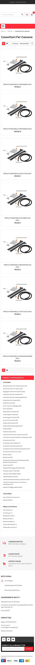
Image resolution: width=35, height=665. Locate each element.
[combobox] (11, 14)
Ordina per (15, 43)
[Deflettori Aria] (9, 403)
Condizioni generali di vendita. (13, 585)
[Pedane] (7, 429)
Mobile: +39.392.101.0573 (8, 622)
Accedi (13, 2)
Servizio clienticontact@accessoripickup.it (9, 626)
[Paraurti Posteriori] (10, 420)
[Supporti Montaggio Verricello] (14, 468)
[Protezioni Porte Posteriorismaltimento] (16, 449)
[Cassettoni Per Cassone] (11, 400)
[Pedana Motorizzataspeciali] (12, 426)
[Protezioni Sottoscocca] (12, 451)
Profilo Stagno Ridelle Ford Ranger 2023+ (17, 129)
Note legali (6, 576)
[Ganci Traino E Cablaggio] (12, 406)
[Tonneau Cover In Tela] (11, 471)
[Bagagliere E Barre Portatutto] (14, 391)
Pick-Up (9, 31)
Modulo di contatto (7, 631)
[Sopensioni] (8, 465)
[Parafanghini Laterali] (11, 417)
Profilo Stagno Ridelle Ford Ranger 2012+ (17, 84)
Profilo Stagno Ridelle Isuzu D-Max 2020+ (17, 173)
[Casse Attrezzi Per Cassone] (12, 394)
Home (3, 31)
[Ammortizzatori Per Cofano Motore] (15, 386)
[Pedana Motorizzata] (10, 423)
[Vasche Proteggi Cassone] (12, 487)
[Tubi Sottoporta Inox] (10, 476)
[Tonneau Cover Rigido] (12, 474)
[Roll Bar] (7, 454)
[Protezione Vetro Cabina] (11, 443)
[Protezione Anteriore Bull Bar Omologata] (17, 437)
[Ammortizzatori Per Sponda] (13, 388)
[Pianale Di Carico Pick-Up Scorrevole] (15, 434)
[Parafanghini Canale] (10, 414)
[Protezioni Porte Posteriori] (12, 446)
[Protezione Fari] (9, 440)
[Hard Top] (7, 408)
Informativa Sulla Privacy (12, 590)
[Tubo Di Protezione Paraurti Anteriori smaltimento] (17, 483)
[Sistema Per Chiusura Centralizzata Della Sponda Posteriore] (17, 461)
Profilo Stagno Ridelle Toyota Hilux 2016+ (17, 311)
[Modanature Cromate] (11, 411)
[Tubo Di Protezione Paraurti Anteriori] (16, 479)
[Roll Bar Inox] (8, 457)
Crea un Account (21, 2)
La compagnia (8, 580)
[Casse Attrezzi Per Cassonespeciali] (15, 397)
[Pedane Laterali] (9, 431)
